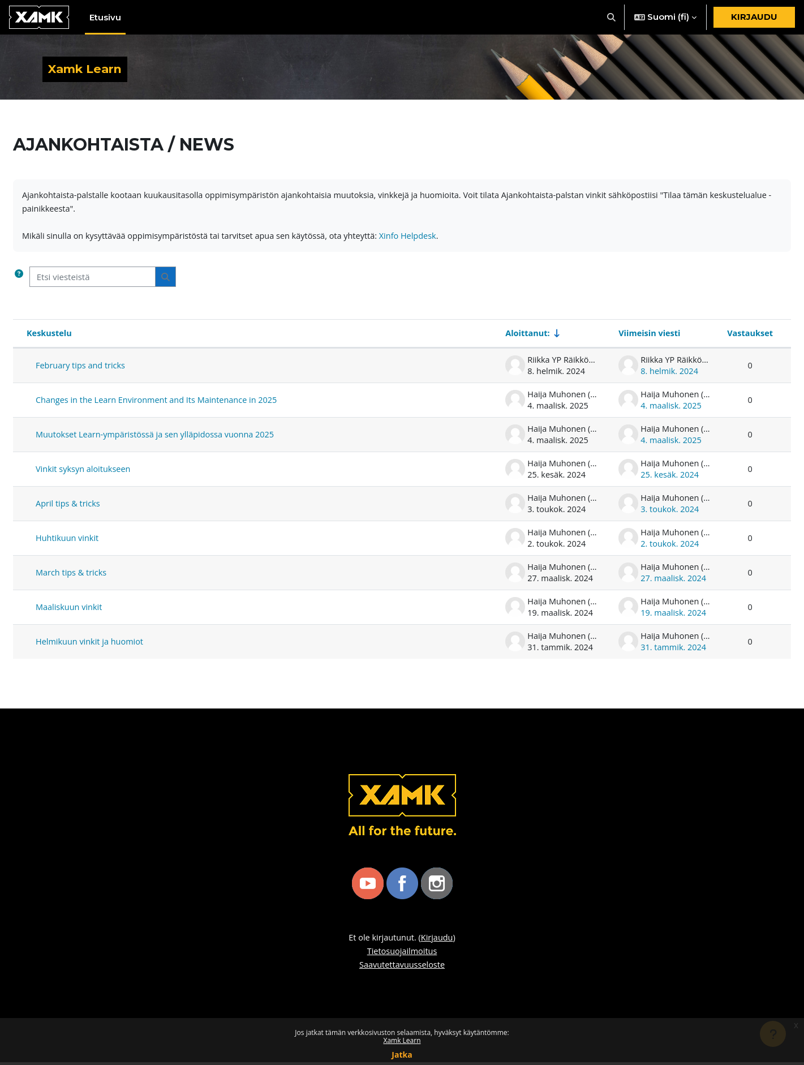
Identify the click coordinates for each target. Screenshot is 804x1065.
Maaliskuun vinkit (70, 610)
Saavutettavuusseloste (402, 967)
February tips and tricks (82, 368)
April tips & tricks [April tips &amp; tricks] (69, 506)
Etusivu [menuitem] (105, 17)
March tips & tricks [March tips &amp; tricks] (72, 575)
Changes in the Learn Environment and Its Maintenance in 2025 (161, 403)
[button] (611, 17)
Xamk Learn (401, 1040)
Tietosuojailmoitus (402, 954)
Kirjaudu (754, 16)
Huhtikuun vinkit (68, 541)
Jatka (402, 1054)
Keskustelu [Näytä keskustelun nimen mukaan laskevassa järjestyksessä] (50, 336)
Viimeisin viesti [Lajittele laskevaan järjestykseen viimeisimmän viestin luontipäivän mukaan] (649, 336)
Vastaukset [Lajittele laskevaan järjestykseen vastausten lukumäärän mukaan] (749, 336)
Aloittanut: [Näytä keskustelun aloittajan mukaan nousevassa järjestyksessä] (526, 336)
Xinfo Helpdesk (422, 238)
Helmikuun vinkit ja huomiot (91, 644)
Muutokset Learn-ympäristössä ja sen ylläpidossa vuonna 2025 (159, 437)
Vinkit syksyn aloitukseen (85, 472)
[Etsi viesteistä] (92, 279)
